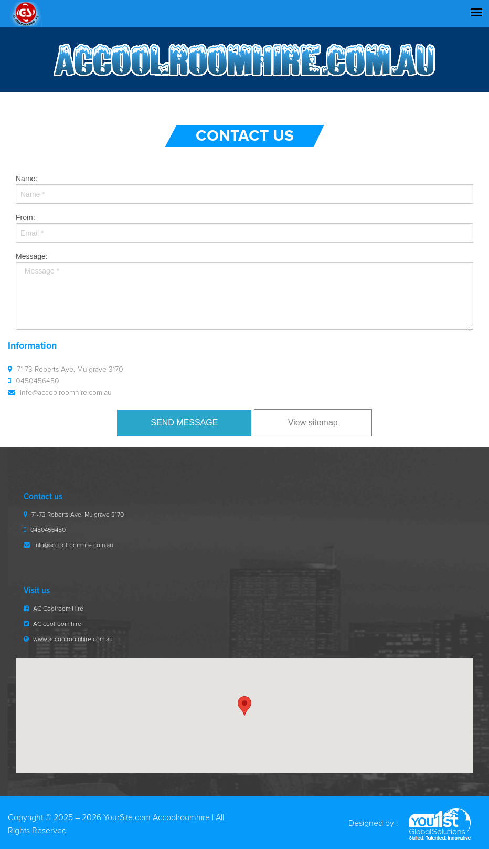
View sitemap (313, 422)
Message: (244, 291)
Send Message (184, 422)
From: (244, 228)
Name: (244, 189)
